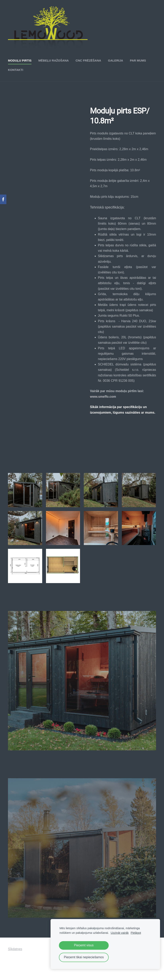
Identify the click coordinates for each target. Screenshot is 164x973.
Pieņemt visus (84, 945)
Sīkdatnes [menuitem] (15, 949)
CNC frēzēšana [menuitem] (88, 60)
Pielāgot (136, 932)
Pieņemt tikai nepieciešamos (84, 957)
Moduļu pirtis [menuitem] (19, 60)
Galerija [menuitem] (115, 60)
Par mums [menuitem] (138, 60)
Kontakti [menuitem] (15, 69)
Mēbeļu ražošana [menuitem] (53, 60)
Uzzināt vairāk (120, 932)
